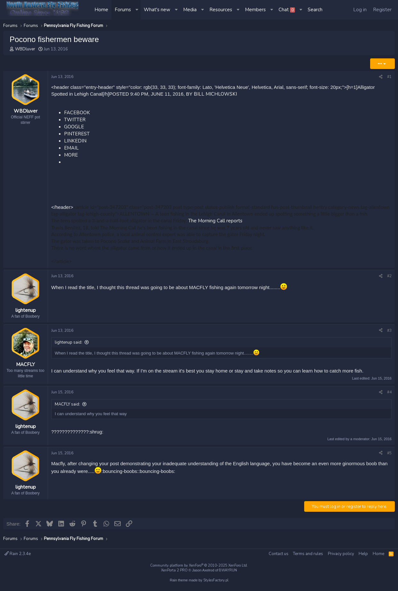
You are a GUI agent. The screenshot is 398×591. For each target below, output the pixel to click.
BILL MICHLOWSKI (215, 94)
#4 (389, 392)
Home (101, 9)
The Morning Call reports (215, 221)
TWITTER (74, 119)
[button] (137, 10)
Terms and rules (308, 554)
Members (255, 9)
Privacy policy (341, 554)
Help (363, 554)
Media (190, 9)
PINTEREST (77, 134)
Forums (123, 9)
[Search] (315, 10)
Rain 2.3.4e (17, 554)
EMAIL (71, 148)
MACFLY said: (67, 404)
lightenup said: (68, 342)
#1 (389, 76)
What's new (157, 9)
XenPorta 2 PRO (174, 570)
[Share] (381, 77)
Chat (287, 9)
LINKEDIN (75, 141)
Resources (220, 9)
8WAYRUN (228, 570)
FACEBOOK (77, 112)
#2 (389, 275)
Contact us (278, 554)
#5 (389, 453)
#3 (389, 330)
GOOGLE (74, 127)
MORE (71, 155)
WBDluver (25, 49)
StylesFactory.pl (215, 580)
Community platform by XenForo (199, 565)
